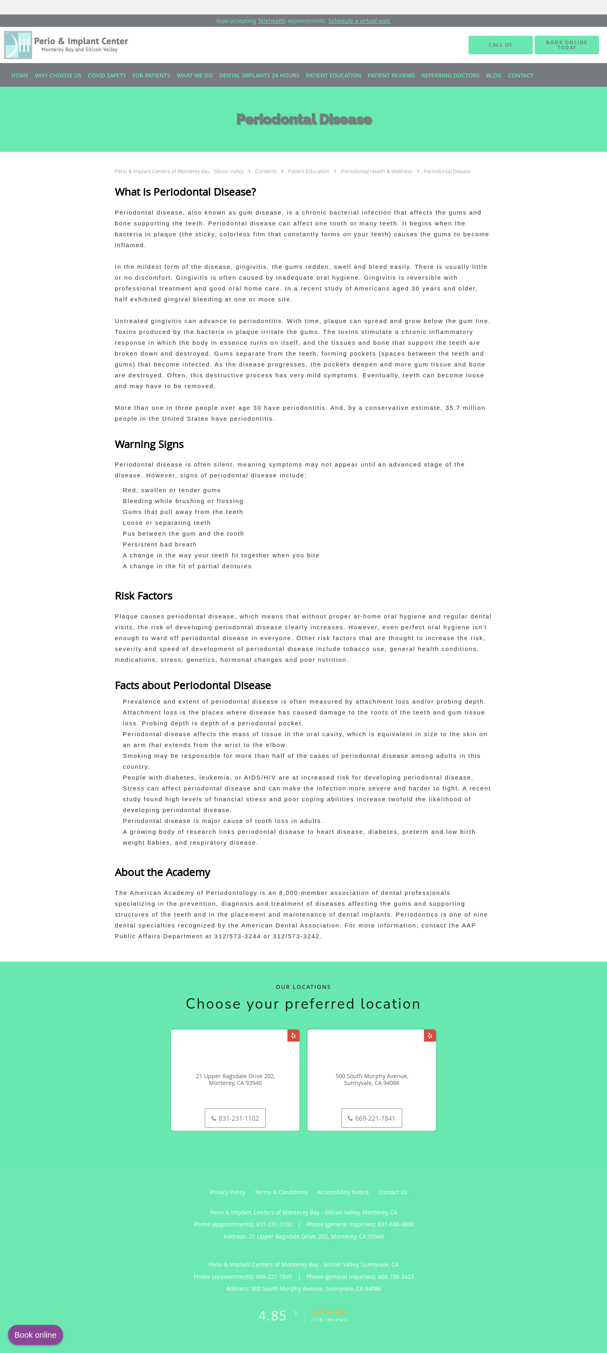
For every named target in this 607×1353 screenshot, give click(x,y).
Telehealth (272, 21)
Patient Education (309, 171)
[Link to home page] (59, 45)
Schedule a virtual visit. (359, 21)
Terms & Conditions (281, 1192)
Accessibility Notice (343, 1192)
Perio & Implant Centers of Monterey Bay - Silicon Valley (180, 171)
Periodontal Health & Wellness (377, 171)
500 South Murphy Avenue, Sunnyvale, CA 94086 (372, 1080)
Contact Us (393, 1192)
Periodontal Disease (447, 171)
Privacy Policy (227, 1192)
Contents (266, 171)
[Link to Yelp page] (293, 1036)
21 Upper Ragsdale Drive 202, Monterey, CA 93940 (235, 1080)
